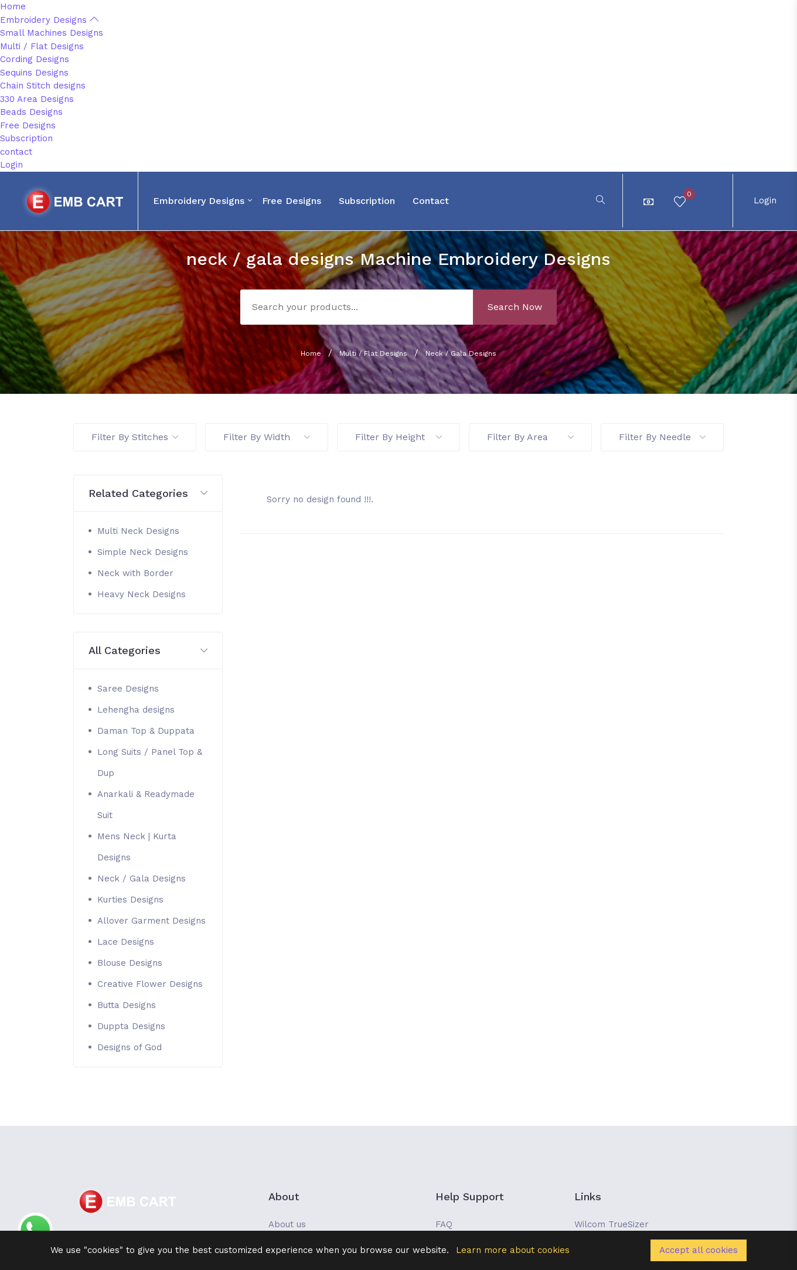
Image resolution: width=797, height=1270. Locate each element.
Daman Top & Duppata (146, 731)
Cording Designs (34, 59)
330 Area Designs (37, 99)
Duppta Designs (131, 1026)
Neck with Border (135, 573)
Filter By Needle (662, 436)
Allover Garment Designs (151, 920)
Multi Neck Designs (138, 531)
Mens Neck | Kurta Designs (136, 847)
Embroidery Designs (49, 20)
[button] (148, 493)
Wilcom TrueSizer (611, 1224)
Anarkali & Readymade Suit (146, 804)
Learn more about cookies (513, 1250)
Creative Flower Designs (150, 984)
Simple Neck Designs (142, 552)
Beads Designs (31, 112)
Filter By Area (530, 436)
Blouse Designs (129, 963)
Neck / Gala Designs (460, 353)
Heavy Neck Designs (141, 594)
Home (13, 6)
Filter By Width (266, 436)
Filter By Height (398, 436)
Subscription (26, 138)
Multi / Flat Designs (42, 46)
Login (11, 164)
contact (16, 152)
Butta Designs (126, 1005)
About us (287, 1224)
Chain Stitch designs (43, 85)
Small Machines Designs (51, 33)
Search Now (515, 306)
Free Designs (28, 125)
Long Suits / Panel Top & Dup (149, 762)
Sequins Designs (34, 72)
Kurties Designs (130, 899)
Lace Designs (125, 942)
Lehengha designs (136, 709)
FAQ (443, 1224)
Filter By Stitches (134, 436)
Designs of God (129, 1047)
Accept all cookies (698, 1250)
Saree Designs (128, 688)
